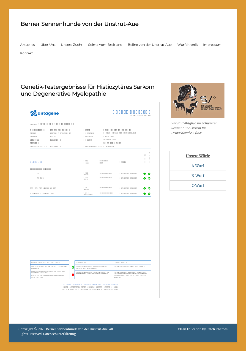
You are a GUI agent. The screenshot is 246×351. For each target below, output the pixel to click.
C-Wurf (198, 185)
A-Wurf (197, 165)
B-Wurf (197, 175)
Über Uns (48, 45)
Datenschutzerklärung (59, 334)
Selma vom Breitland (105, 45)
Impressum (212, 45)
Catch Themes (217, 329)
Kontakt (26, 53)
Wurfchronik (187, 45)
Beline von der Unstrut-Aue (150, 45)
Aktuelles (27, 45)
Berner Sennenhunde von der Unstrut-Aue (80, 24)
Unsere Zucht (71, 45)
